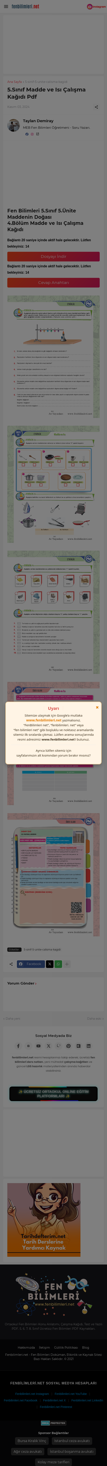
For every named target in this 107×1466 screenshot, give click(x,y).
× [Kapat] (97, 707)
